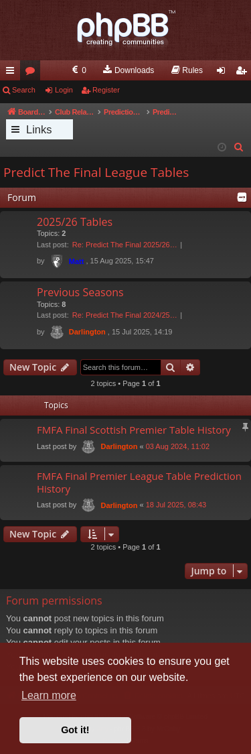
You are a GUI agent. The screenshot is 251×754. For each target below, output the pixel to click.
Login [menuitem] (224, 73)
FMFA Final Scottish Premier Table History (134, 429)
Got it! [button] (75, 730)
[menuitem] (78, 70)
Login (64, 90)
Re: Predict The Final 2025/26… (124, 245)
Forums (32, 73)
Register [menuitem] (244, 73)
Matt (76, 261)
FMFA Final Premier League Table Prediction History (139, 482)
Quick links (12, 73)
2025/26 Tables (74, 221)
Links (39, 129)
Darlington (87, 332)
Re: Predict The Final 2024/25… (124, 315)
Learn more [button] (48, 695)
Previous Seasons (80, 292)
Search (23, 90)
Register (106, 90)
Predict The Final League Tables (96, 172)
